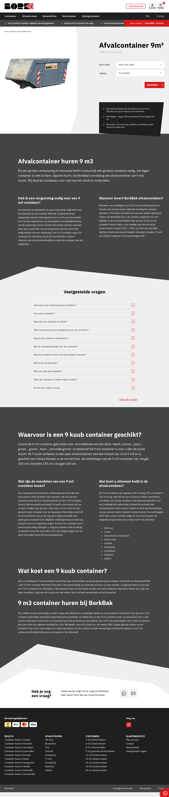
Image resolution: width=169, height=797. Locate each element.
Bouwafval (50, 748)
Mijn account (132, 744)
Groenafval (50, 759)
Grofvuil (49, 756)
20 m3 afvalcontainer (96, 767)
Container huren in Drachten (18, 748)
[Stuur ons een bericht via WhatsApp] (124, 698)
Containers (10, 16)
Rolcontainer (69, 16)
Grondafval (50, 767)
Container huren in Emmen (18, 759)
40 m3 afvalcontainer (96, 775)
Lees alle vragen (128, 404)
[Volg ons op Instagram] (128, 729)
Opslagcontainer (91, 16)
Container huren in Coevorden (19, 756)
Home (7, 31)
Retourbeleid (132, 752)
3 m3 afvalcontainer (96, 744)
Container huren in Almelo (17, 771)
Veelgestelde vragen (136, 756)
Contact (160, 16)
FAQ (148, 16)
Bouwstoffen (49, 16)
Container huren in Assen (17, 763)
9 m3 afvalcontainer (96, 752)
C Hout (48, 763)
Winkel (13, 31)
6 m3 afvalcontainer (96, 748)
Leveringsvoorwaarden (123, 793)
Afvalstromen (29, 16)
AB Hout (49, 744)
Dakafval (49, 771)
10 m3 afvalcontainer (96, 759)
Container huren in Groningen (19, 752)
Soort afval (104, 64)
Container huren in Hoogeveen (19, 767)
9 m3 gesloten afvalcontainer (100, 756)
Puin (47, 752)
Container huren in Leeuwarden (20, 778)
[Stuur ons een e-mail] (133, 698)
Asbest (48, 775)
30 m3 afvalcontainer (96, 771)
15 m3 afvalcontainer (96, 763)
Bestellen (152, 84)
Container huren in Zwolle (17, 744)
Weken (103, 73)
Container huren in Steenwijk (19, 775)
